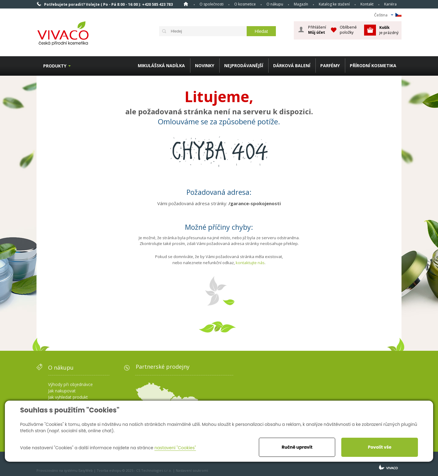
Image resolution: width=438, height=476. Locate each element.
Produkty (54, 66)
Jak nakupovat (62, 391)
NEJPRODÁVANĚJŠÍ (243, 65)
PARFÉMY (330, 65)
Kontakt (367, 4)
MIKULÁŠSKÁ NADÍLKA (161, 65)
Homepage (185, 4)
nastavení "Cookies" (175, 448)
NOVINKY (204, 65)
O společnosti (212, 4)
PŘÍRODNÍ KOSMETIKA (373, 65)
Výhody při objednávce (70, 384)
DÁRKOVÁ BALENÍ (291, 65)
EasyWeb (85, 470)
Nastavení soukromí (192, 470)
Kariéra (390, 4)
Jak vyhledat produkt (68, 397)
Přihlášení (317, 30)
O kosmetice (245, 4)
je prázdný (388, 30)
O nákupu (274, 4)
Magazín (301, 4)
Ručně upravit (297, 447)
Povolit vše (379, 447)
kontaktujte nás (250, 262)
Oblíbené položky (348, 30)
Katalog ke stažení (334, 4)
